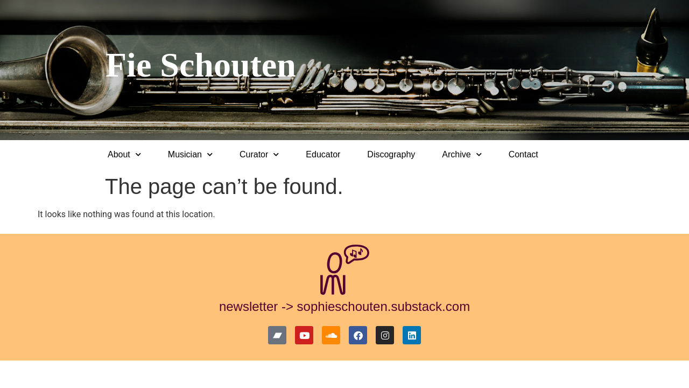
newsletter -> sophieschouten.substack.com (344, 306)
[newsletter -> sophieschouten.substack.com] (345, 270)
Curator (259, 154)
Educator (323, 154)
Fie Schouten (201, 65)
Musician (190, 154)
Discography (391, 154)
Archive (461, 154)
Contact (523, 154)
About (124, 154)
